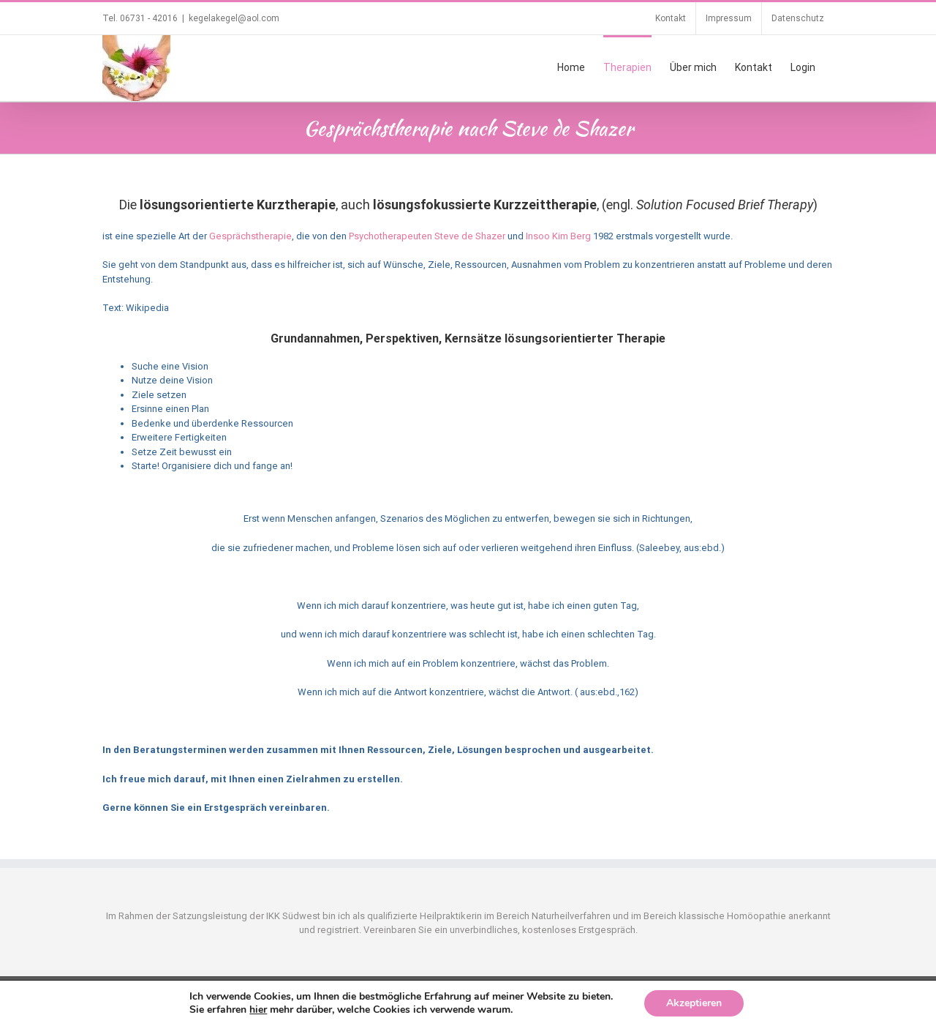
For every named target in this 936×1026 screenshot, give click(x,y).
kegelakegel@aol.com (234, 18)
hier (258, 1009)
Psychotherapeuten (390, 236)
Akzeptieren (694, 1003)
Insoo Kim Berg (558, 236)
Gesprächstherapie (250, 236)
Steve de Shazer (469, 236)
